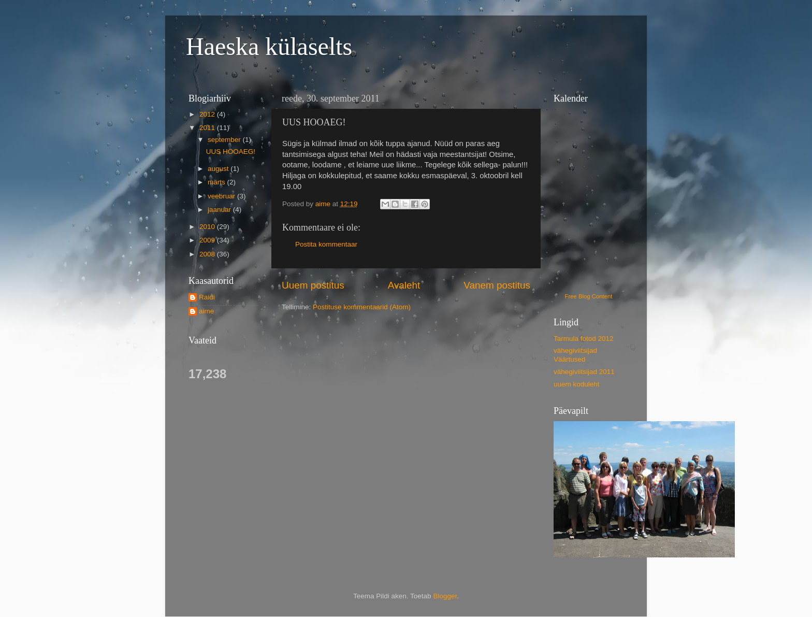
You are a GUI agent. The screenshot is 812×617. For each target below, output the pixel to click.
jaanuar (220, 209)
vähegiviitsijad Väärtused (575, 355)
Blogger (445, 596)
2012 (208, 114)
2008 (208, 254)
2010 (208, 227)
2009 (208, 240)
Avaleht (404, 285)
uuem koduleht (577, 384)
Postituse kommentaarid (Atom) (362, 307)
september (225, 140)
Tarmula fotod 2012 (584, 338)
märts (217, 182)
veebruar (222, 196)
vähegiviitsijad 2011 (584, 372)
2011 (208, 128)
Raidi (207, 297)
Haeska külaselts (269, 46)
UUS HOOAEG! (230, 151)
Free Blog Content (589, 296)
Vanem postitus (496, 285)
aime (206, 311)
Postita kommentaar (326, 244)
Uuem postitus (313, 285)
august (219, 169)
